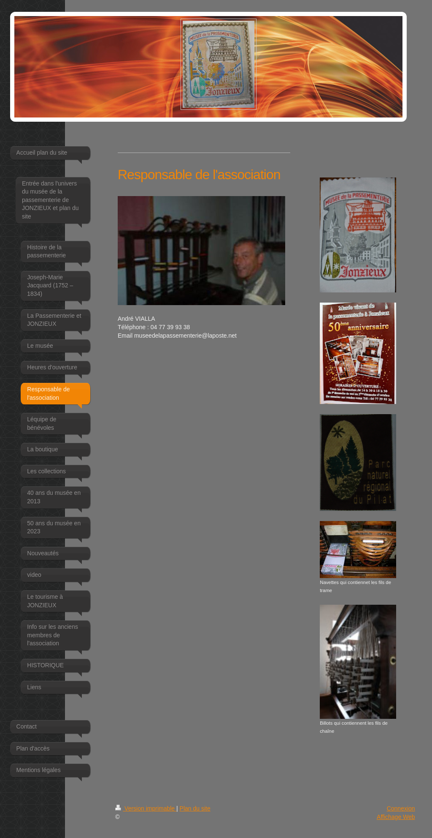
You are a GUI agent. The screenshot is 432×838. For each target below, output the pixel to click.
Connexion (401, 808)
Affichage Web (396, 816)
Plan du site (195, 808)
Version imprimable (145, 808)
